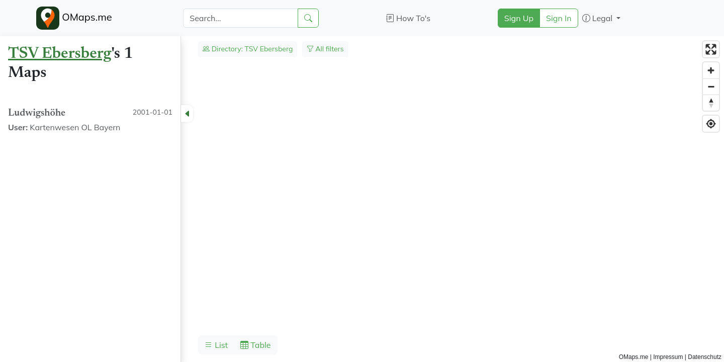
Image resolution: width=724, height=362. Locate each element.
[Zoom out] (711, 86)
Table (255, 345)
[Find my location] (711, 124)
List (216, 345)
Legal (598, 18)
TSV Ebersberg (59, 54)
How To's (408, 18)
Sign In (559, 18)
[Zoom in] (711, 70)
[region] (362, 199)
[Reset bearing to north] (711, 103)
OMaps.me (74, 18)
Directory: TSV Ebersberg (248, 48)
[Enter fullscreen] (711, 49)
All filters (325, 48)
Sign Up (518, 18)
